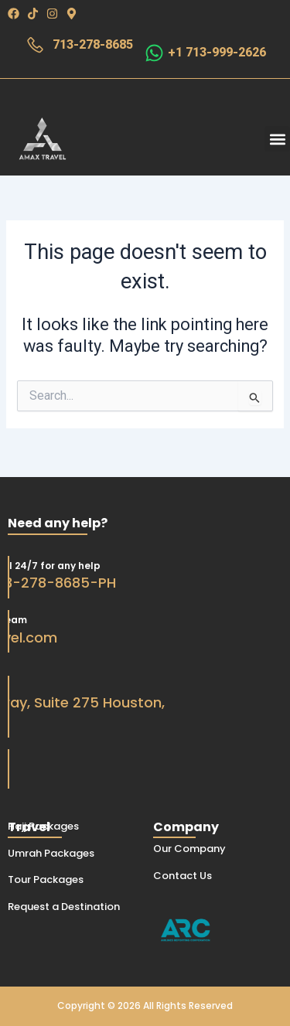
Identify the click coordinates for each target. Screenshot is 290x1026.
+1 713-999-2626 (217, 52)
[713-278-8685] (35, 45)
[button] (277, 139)
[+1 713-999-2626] (154, 53)
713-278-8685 (93, 44)
